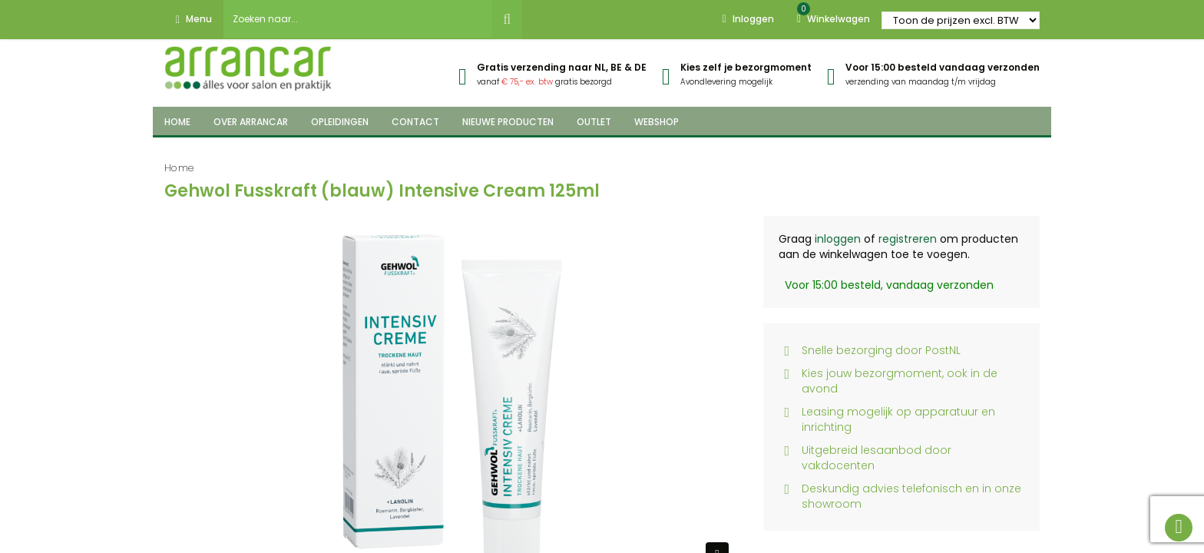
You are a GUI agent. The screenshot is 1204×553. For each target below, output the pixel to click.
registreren (907, 239)
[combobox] (357, 19)
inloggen (838, 239)
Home (179, 168)
